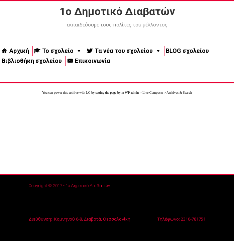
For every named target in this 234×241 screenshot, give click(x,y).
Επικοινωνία (92, 60)
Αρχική (19, 50)
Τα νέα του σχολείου (124, 50)
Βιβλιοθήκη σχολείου (32, 60)
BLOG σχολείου (187, 50)
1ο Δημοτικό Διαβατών (117, 11)
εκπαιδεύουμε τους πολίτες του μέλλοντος (117, 24)
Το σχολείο (58, 50)
